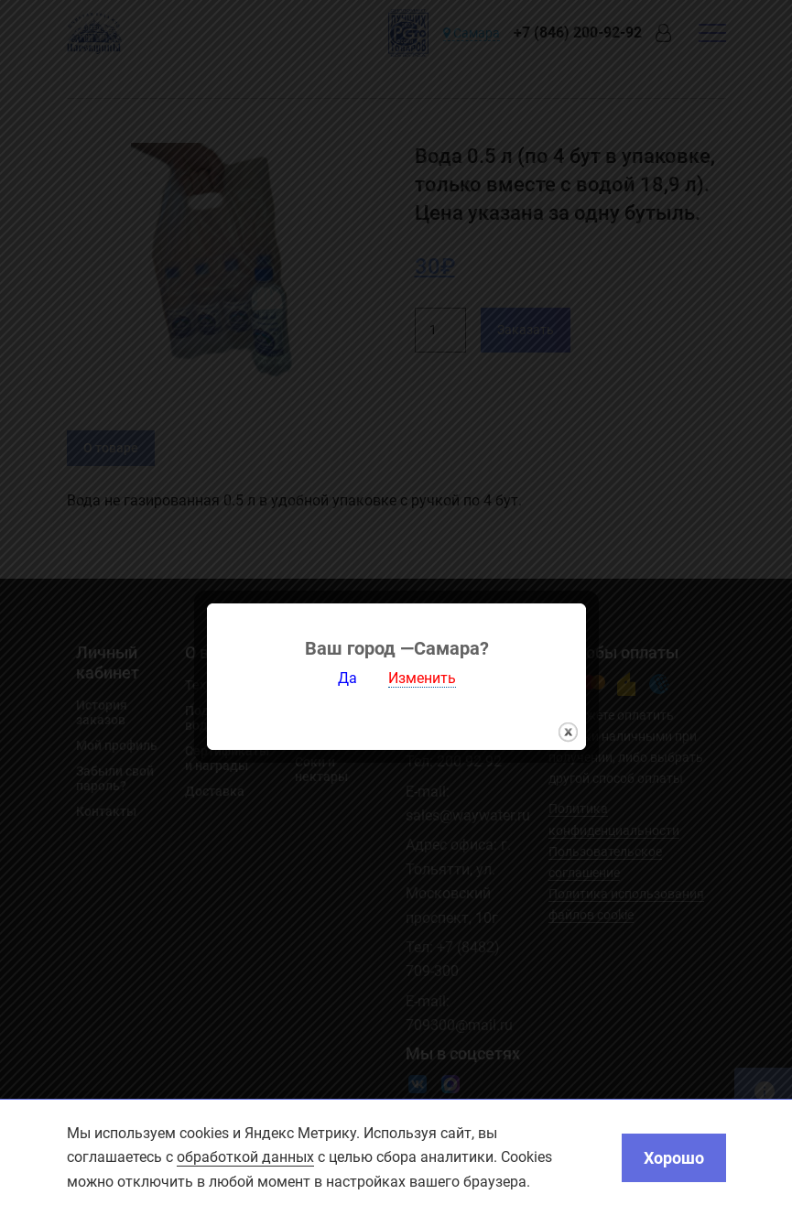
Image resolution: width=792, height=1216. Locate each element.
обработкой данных (245, 1157)
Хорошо (674, 1157)
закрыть (568, 716)
